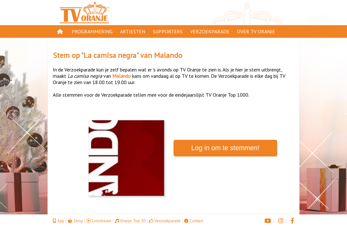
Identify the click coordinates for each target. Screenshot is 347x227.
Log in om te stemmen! (225, 148)
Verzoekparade (209, 31)
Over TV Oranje (256, 31)
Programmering (92, 31)
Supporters (168, 31)
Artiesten (132, 31)
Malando (168, 55)
